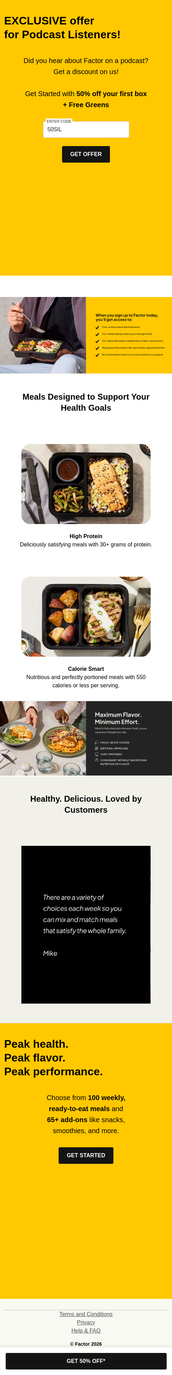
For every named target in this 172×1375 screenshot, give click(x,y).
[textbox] (86, 129)
